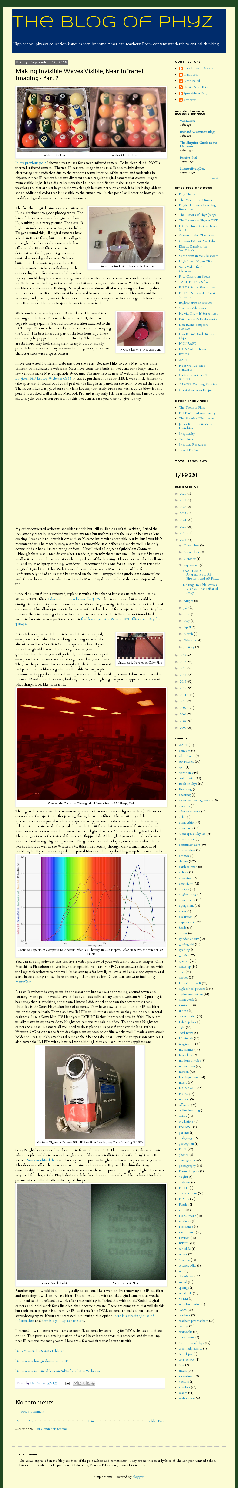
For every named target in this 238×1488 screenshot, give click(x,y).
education (185, 878)
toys (181, 1365)
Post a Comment (32, 1411)
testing (183, 1326)
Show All (214, 178)
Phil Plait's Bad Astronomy (197, 413)
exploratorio (187, 922)
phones (183, 1155)
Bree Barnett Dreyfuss (199, 68)
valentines (186, 1376)
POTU (184, 1188)
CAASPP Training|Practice (198, 384)
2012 (183, 688)
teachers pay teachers (193, 1321)
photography (187, 1165)
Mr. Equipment (190, 1077)
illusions (184, 1005)
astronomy (186, 773)
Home (91, 1421)
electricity (186, 883)
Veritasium (187, 121)
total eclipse (187, 1359)
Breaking (185, 789)
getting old (186, 944)
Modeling (185, 1055)
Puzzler (184, 1204)
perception (186, 1143)
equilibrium (187, 900)
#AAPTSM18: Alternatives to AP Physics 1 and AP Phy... (201, 575)
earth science (188, 867)
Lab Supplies (187, 1022)
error (182, 911)
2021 (183, 520)
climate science (189, 811)
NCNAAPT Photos (192, 349)
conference (187, 839)
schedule (185, 1249)
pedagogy (185, 1138)
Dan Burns (191, 75)
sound (183, 1282)
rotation (184, 1238)
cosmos (184, 856)
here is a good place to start (63, 1320)
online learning (189, 1110)
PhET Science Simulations (197, 287)
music (183, 1082)
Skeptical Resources (192, 444)
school (183, 1254)
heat (181, 972)
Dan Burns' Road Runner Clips (197, 336)
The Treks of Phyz (192, 407)
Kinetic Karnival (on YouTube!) (193, 248)
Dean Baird (192, 81)
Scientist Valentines (192, 308)
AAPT (183, 360)
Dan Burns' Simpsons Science (193, 326)
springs (184, 1287)
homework (186, 999)
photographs (187, 1160)
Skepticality (187, 433)
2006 (183, 727)
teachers (184, 1315)
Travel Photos (188, 450)
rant (181, 1210)
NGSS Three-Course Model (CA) (199, 228)
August (189, 601)
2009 (183, 708)
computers (186, 828)
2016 (183, 662)
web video (186, 1398)
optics (183, 1116)
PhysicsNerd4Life (196, 87)
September (192, 565)
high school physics (192, 988)
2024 (183, 500)
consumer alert (189, 844)
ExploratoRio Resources (195, 302)
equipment (186, 905)
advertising (186, 756)
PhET (183, 1149)
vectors (184, 1381)
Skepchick (186, 439)
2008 (183, 714)
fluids (182, 927)
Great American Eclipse (196, 390)
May (187, 620)
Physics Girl (188, 157)
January (189, 647)
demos (183, 861)
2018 (183, 539)
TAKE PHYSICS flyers (195, 282)
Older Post (156, 1421)
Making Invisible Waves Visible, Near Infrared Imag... (200, 589)
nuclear (184, 1099)
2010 (183, 701)
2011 (183, 695)
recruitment (187, 1215)
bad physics (187, 778)
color (182, 817)
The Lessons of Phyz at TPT (198, 220)
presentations (188, 1193)
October (190, 558)
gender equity (189, 939)
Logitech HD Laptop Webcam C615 (43, 378)
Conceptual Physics (192, 833)
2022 (183, 513)
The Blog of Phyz (112, 23)
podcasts (184, 1182)
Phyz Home (187, 194)
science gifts (187, 1265)
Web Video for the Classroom (192, 269)
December (192, 545)
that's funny (186, 1337)
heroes (183, 977)
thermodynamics (190, 1348)
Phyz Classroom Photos (195, 276)
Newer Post (25, 1421)
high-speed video (191, 994)
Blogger (138, 1477)
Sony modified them (42, 1160)
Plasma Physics (189, 1171)
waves (183, 1393)
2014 (183, 675)
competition (187, 822)
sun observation (190, 1304)
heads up (185, 966)
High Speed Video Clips (196, 261)
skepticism (186, 1276)
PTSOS (184, 354)
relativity (185, 1221)
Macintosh (186, 1038)
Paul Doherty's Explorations (198, 319)
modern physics (190, 1060)
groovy (184, 961)
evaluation (186, 917)
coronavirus (187, 850)
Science (184, 1260)
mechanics (186, 1049)
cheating (185, 795)
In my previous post (30, 163)
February (191, 640)
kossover (190, 100)
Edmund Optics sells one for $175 (74, 599)
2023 (183, 507)
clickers (184, 806)
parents (184, 1132)
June (187, 614)
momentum (187, 1066)
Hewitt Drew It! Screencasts (199, 313)
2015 (183, 668)
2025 (183, 493)
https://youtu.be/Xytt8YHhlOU (39, 1351)
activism (184, 750)
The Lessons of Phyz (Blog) (197, 215)
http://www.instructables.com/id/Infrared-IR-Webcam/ (57, 1371)
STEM (183, 1299)
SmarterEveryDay (192, 168)
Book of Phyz (188, 783)
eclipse (183, 872)
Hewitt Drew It (190, 983)
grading (184, 950)
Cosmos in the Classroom (196, 235)
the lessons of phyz (191, 1343)
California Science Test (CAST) (195, 377)
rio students (187, 1232)
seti (181, 1271)
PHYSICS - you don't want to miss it (198, 295)
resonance (186, 1226)
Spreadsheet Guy (195, 94)
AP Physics (186, 761)
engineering (187, 894)
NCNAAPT (187, 343)
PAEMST (185, 1127)
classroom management (195, 800)
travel (183, 1370)
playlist (183, 1177)
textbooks (185, 1332)
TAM (183, 1309)
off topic (184, 1105)
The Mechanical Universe (197, 200)
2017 (183, 655)
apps (182, 767)
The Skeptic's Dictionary (196, 418)
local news (186, 1033)
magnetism (186, 1044)
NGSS (183, 1094)
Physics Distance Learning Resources (197, 207)
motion (184, 1071)
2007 (183, 721)
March (189, 634)
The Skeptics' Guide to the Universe (198, 145)
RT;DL (184, 1243)
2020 (183, 526)
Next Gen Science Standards (192, 367)
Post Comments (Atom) (50, 1429)
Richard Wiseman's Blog (197, 132)
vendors (184, 1387)
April (188, 627)
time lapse (186, 1354)
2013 (183, 681)
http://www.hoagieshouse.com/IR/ (41, 1361)
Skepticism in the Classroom (198, 256)
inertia (183, 1011)
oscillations (186, 1121)
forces (183, 933)
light (182, 1027)
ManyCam (23, 981)
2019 (183, 533)
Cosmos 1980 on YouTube (197, 241)
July (187, 607)
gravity (184, 955)
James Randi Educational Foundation (196, 426)
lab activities (187, 1016)
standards (185, 1293)
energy (184, 889)
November (192, 552)
